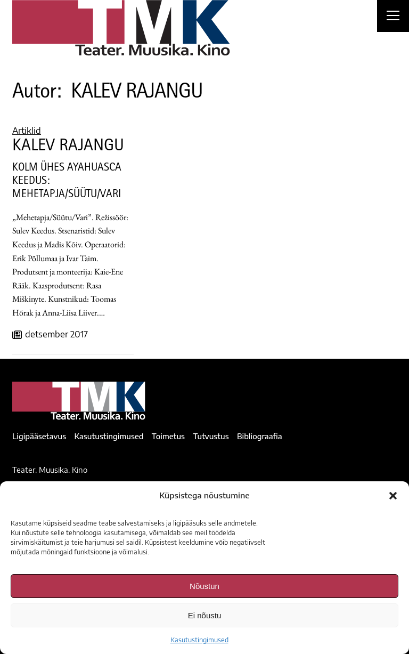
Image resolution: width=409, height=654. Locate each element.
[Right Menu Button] (393, 17)
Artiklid (26, 130)
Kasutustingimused (199, 640)
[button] (393, 495)
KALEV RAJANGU (68, 147)
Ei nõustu (205, 615)
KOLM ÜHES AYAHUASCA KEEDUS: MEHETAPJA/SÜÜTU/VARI (66, 181)
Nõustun (204, 586)
